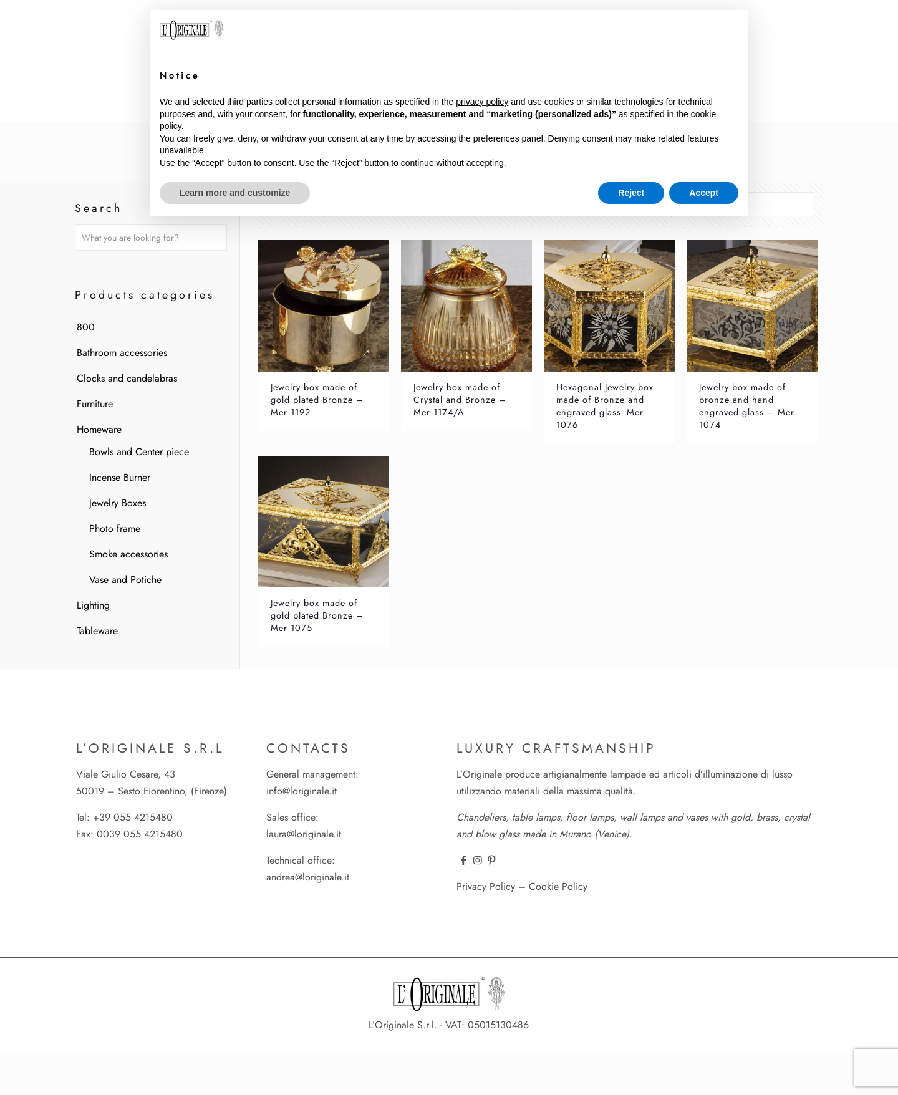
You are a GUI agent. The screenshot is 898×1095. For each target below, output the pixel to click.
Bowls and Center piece (139, 452)
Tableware (97, 631)
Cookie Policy (558, 886)
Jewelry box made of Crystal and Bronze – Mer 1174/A (459, 399)
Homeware (99, 429)
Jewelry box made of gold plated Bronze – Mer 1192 (317, 399)
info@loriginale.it (301, 791)
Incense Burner (119, 477)
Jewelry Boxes (117, 503)
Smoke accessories (128, 554)
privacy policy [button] (482, 102)
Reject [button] (631, 193)
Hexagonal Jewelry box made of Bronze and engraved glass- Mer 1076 (605, 406)
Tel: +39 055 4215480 (124, 817)
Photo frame (114, 528)
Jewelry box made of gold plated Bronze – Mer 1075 (317, 615)
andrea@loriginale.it (307, 877)
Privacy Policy (485, 886)
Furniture (95, 404)
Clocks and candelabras (127, 378)
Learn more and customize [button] (235, 193)
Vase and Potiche (125, 579)
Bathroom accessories (122, 352)
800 (86, 327)
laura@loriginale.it (303, 834)
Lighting (93, 605)
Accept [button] (703, 193)
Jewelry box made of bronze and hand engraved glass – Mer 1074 (746, 406)
